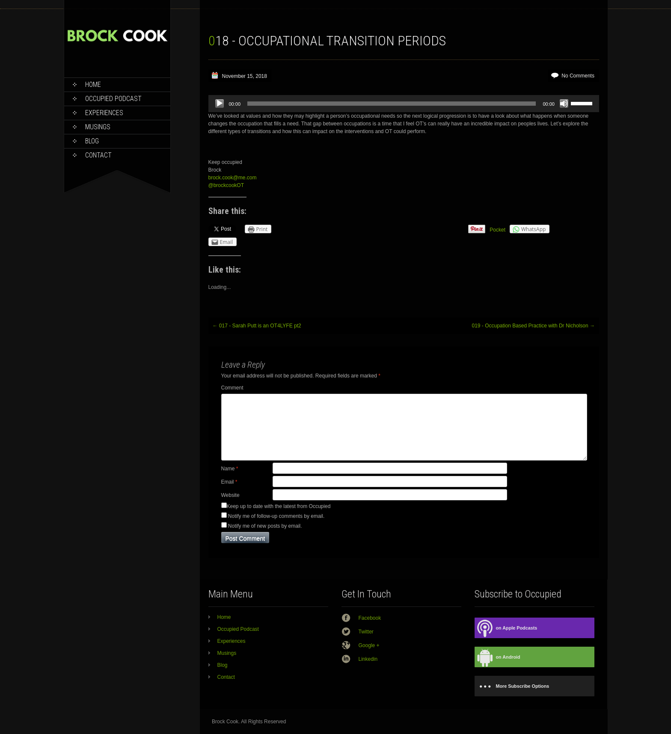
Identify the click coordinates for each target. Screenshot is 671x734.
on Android (497, 657)
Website (230, 495)
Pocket (497, 230)
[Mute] (564, 103)
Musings (97, 127)
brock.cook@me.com (232, 178)
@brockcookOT (226, 185)
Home (93, 84)
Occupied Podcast (113, 99)
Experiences (104, 113)
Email (229, 482)
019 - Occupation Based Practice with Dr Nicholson (533, 326)
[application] (403, 103)
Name (229, 469)
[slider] (391, 103)
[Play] (219, 103)
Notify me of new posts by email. (265, 526)
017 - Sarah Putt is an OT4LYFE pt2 (257, 326)
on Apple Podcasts (506, 628)
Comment (232, 388)
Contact (98, 155)
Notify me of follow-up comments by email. (276, 516)
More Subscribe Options (512, 686)
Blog (92, 141)
